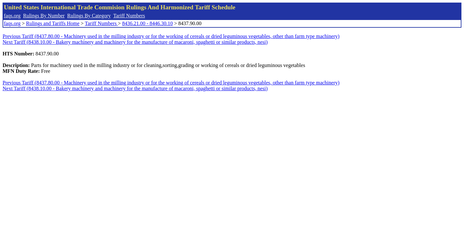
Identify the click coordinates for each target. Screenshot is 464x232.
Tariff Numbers (129, 15)
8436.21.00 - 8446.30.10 (147, 23)
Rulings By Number (44, 15)
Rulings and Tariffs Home (53, 23)
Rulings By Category (89, 15)
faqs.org (12, 15)
